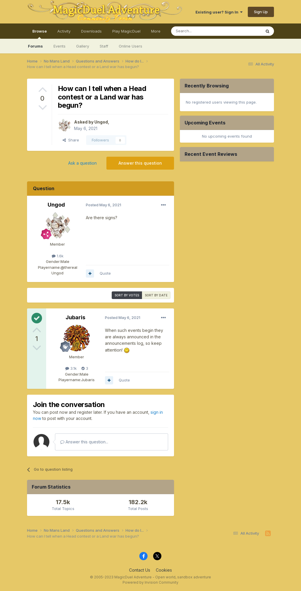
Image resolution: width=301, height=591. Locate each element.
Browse (39, 34)
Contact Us (139, 570)
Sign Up (261, 11)
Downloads (91, 31)
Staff (104, 46)
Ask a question (82, 163)
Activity (64, 31)
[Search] (201, 31)
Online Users (130, 46)
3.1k (71, 368)
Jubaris (75, 317)
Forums (35, 46)
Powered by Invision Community (150, 582)
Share (71, 140)
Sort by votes (127, 295)
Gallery (82, 46)
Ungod (101, 121)
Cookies (164, 570)
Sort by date (156, 295)
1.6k (57, 256)
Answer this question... (84, 441)
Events (59, 46)
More (155, 31)
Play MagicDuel (126, 31)
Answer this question (140, 163)
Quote (105, 273)
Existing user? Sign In (219, 12)
